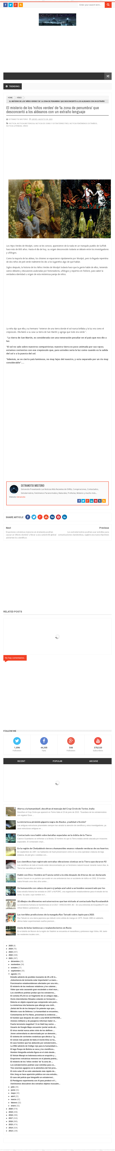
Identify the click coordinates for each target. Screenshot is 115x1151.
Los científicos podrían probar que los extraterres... (32, 993)
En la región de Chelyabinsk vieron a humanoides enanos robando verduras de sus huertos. (63, 848)
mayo (13, 1093)
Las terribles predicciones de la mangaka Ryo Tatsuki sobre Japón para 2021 (55, 914)
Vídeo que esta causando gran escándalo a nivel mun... (34, 989)
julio (13, 1087)
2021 (11, 958)
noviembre (15, 964)
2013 (11, 1131)
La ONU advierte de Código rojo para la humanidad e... (34, 1046)
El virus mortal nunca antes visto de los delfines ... (32, 1030)
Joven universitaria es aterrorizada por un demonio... (33, 1033)
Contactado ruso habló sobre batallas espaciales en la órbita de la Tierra (54, 835)
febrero (14, 1103)
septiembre (16, 971)
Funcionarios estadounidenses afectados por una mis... (34, 983)
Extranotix (21, 497)
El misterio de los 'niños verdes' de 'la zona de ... (31, 1062)
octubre (14, 968)
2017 (11, 1118)
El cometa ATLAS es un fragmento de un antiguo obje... (34, 996)
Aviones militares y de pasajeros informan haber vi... (33, 1021)
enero (13, 1106)
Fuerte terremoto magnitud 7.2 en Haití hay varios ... (33, 1024)
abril (13, 1096)
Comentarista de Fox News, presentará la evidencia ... (33, 1015)
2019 (11, 1112)
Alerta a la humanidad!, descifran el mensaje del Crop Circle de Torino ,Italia (55, 808)
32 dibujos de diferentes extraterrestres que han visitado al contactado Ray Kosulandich (62, 901)
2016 (11, 1121)
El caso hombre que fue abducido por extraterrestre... (33, 1043)
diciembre (15, 961)
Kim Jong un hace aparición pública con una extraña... (34, 1074)
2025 (11, 946)
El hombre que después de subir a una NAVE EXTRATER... (35, 1018)
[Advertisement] (57, 50)
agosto (14, 974)
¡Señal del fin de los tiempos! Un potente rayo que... (33, 1008)
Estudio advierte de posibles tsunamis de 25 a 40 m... (33, 977)
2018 (11, 1115)
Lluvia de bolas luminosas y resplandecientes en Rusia (44, 927)
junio (13, 1090)
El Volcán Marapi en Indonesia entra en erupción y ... (33, 1055)
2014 (11, 1128)
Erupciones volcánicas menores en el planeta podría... (34, 1059)
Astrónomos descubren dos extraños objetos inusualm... (35, 1084)
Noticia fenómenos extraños (83, 123)
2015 (11, 1124)
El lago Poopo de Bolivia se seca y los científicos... (32, 1049)
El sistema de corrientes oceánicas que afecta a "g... (33, 1037)
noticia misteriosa (26, 123)
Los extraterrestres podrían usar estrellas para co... (32, 1065)
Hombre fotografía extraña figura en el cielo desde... (33, 1052)
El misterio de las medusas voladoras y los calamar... (33, 986)
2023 (11, 952)
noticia (12, 123)
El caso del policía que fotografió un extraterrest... (32, 1077)
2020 (11, 1109)
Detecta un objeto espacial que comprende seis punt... (34, 1002)
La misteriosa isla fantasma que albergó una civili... (32, 1005)
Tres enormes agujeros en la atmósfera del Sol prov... (33, 1068)
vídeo (19, 98)
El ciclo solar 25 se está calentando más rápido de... (33, 1071)
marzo (13, 1099)
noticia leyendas (14, 126)
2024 (11, 949)
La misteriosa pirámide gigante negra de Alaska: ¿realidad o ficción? (51, 822)
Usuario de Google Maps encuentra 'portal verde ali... (33, 1027)
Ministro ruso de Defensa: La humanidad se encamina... (34, 1011)
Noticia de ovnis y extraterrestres (52, 123)
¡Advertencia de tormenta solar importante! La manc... (34, 980)
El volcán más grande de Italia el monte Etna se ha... (33, 1040)
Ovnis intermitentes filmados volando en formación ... (33, 999)
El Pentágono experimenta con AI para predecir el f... (33, 1081)
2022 (11, 955)
